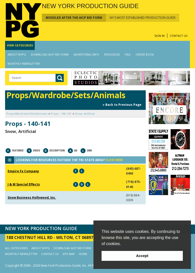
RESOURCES (112, 54)
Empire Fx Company (23, 171)
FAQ (128, 54)
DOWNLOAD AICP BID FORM (50, 54)
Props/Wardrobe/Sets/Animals (26, 113)
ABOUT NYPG (17, 54)
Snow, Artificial (85, 113)
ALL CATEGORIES (16, 248)
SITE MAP (68, 254)
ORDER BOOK (145, 54)
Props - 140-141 (61, 113)
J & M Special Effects (24, 184)
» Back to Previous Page (122, 105)
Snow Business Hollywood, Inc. (32, 197)
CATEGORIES (20, 45)
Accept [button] (142, 256)
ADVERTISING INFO (86, 54)
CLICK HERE (114, 160)
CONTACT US (178, 36)
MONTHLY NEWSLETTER (24, 63)
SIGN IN (159, 36)
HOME (83, 254)
